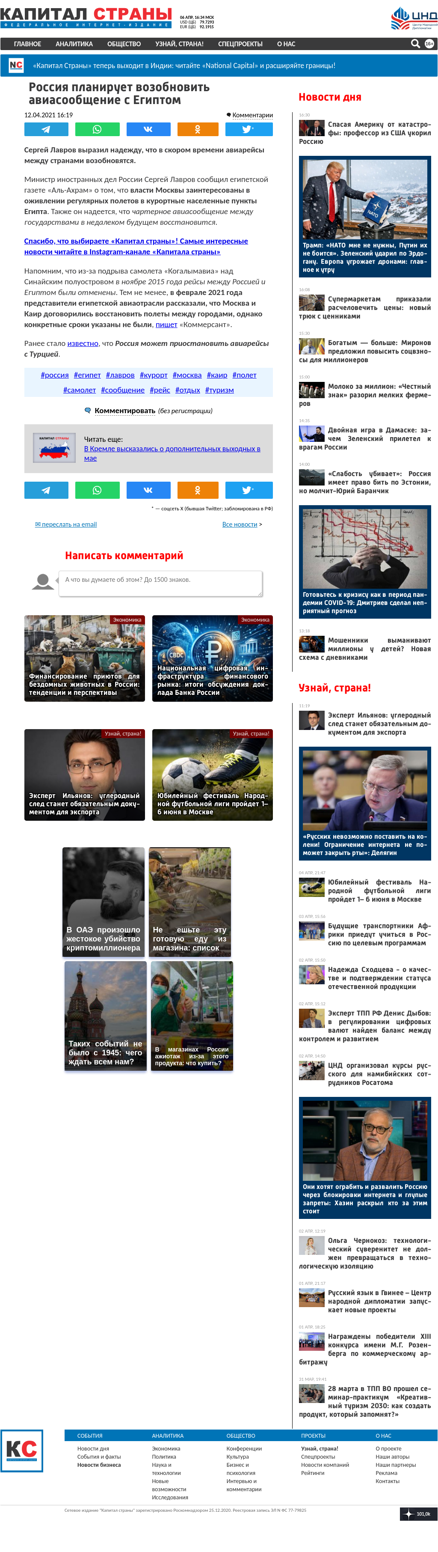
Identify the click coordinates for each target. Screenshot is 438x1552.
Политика (164, 1456)
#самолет (79, 390)
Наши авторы (393, 1456)
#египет (87, 375)
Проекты (313, 1435)
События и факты (99, 1456)
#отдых (187, 390)
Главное (27, 44)
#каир (217, 375)
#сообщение (123, 390)
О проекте (389, 1448)
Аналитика (74, 44)
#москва (187, 375)
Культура (238, 1456)
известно (83, 343)
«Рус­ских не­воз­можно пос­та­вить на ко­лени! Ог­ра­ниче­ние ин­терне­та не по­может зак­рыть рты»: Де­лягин (365, 844)
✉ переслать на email (66, 524)
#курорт (154, 375)
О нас (286, 44)
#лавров (120, 375)
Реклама (387, 1473)
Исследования (170, 1497)
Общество (124, 44)
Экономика (127, 619)
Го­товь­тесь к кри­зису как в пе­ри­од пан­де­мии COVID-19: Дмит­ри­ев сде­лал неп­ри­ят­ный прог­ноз (365, 602)
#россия (54, 375)
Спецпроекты (241, 44)
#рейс (160, 390)
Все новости (239, 524)
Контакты (388, 1481)
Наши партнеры (396, 1465)
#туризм (219, 390)
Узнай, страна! (179, 44)
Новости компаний (325, 1465)
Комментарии (252, 115)
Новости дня (330, 97)
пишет (167, 324)
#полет (245, 375)
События (90, 1435)
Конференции (244, 1448)
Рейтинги (312, 1473)
